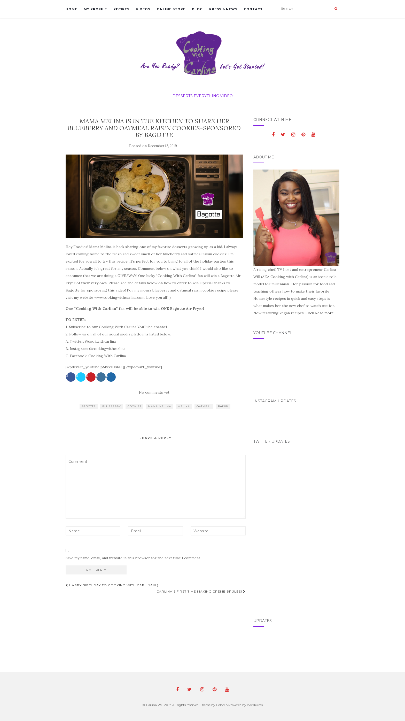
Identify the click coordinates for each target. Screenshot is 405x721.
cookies (134, 406)
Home (71, 9)
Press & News (223, 9)
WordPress (255, 705)
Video (226, 96)
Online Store (171, 9)
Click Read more (320, 313)
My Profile (95, 9)
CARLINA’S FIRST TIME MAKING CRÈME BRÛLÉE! (201, 591)
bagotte (89, 406)
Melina (184, 406)
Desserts (183, 96)
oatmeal (204, 406)
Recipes (121, 9)
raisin (223, 406)
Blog (197, 9)
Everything (206, 96)
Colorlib (222, 705)
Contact (253, 9)
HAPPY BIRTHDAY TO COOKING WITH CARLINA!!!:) (112, 585)
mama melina (159, 406)
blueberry (111, 406)
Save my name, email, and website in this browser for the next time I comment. (133, 558)
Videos (143, 9)
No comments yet (154, 392)
